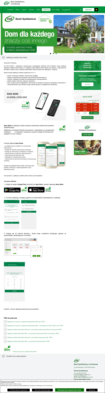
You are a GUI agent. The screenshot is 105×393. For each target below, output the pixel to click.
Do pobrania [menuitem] (66, 9)
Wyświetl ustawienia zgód (42, 390)
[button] (80, 9)
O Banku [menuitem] (10, 9)
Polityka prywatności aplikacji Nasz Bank (24, 351)
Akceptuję (92, 390)
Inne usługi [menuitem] (55, 9)
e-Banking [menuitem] (46, 10)
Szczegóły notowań (87, 117)
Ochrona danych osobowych (18, 390)
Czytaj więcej (87, 134)
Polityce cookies (17, 384)
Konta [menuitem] (18, 9)
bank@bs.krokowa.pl (84, 374)
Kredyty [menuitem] (31, 9)
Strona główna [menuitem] (4, 9)
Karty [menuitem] (38, 9)
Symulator (87, 84)
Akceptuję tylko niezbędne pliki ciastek (69, 390)
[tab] (50, 53)
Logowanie (88, 10)
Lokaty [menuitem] (24, 9)
